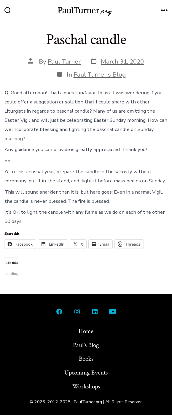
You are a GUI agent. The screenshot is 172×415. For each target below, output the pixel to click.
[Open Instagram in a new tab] (77, 311)
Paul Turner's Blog (100, 74)
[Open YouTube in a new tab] (112, 311)
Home (86, 331)
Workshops (86, 386)
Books (86, 359)
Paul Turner (64, 61)
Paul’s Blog (86, 345)
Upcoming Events (86, 373)
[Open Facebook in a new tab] (59, 311)
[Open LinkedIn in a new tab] (95, 311)
